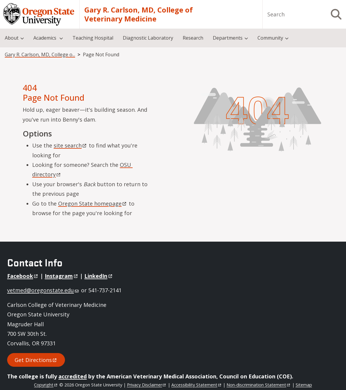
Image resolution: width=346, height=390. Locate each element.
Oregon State (92, 203)
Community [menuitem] (270, 38)
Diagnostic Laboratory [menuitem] (148, 38)
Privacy (147, 385)
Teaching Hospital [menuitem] (92, 38)
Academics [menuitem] (45, 38)
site (70, 145)
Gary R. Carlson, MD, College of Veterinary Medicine (138, 14)
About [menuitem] (11, 38)
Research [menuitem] (193, 38)
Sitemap (304, 385)
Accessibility (196, 385)
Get (36, 359)
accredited (72, 376)
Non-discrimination (258, 385)
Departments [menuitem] (228, 38)
